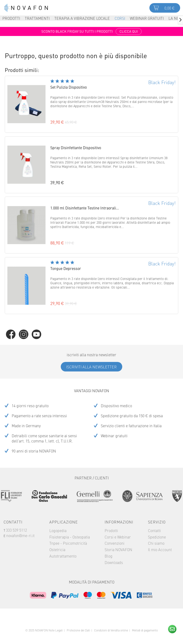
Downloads (114, 562)
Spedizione (157, 536)
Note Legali (56, 630)
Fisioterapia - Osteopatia (69, 536)
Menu (7, 8)
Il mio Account (160, 549)
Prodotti (111, 530)
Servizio (157, 521)
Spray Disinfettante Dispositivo (75, 147)
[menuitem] (7, 7)
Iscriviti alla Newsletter (91, 366)
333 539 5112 (16, 530)
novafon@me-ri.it (20, 535)
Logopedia (57, 530)
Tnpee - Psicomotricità (68, 543)
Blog (108, 556)
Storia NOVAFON (118, 549)
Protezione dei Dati (78, 630)
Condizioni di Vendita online (111, 630)
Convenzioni (114, 543)
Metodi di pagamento (145, 630)
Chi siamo (156, 543)
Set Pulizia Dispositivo (68, 87)
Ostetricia (57, 549)
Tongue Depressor (65, 268)
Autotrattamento (62, 556)
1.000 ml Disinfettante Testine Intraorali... (84, 207)
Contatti (154, 530)
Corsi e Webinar (118, 536)
